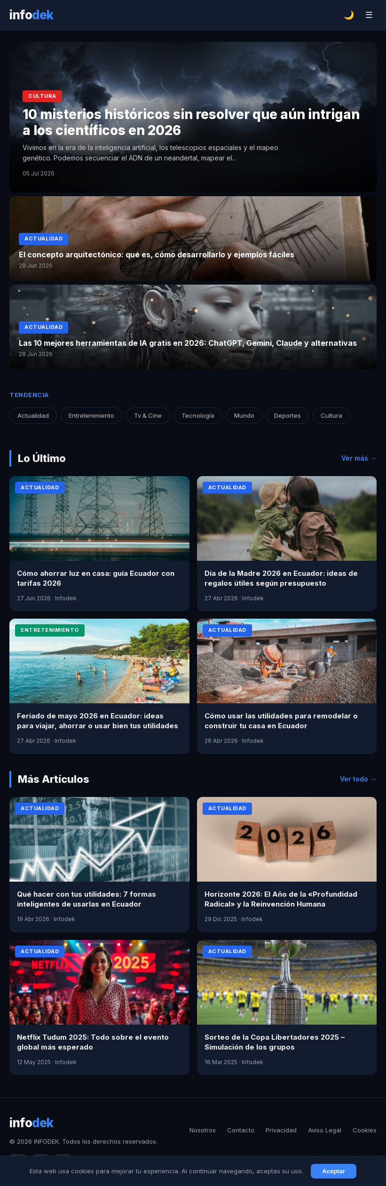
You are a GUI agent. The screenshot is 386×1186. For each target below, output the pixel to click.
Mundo (244, 415)
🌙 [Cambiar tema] (349, 15)
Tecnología (197, 415)
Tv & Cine (148, 415)
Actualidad (33, 415)
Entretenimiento (91, 415)
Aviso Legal (324, 1130)
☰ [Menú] (369, 15)
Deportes (287, 415)
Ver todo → (358, 779)
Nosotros (202, 1130)
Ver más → (359, 458)
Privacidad (281, 1130)
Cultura (331, 415)
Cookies (365, 1130)
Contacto (240, 1130)
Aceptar (333, 1171)
